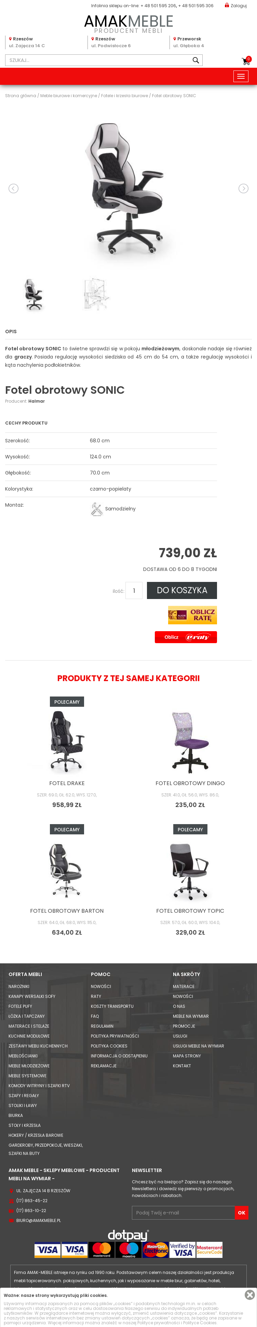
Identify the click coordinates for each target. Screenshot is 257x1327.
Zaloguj (236, 5)
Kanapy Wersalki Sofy (32, 996)
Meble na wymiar (191, 1016)
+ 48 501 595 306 (196, 6)
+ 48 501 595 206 (158, 6)
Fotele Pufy (20, 1006)
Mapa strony (187, 1056)
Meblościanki (23, 1056)
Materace (183, 986)
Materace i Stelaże (29, 1026)
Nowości (101, 986)
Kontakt (182, 1066)
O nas (179, 1006)
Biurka (16, 1115)
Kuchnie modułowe (29, 1036)
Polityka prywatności (115, 1036)
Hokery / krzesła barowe (36, 1135)
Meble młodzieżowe (29, 1066)
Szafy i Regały (24, 1095)
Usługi (180, 1036)
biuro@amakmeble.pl (38, 1220)
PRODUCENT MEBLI (128, 22)
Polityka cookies (109, 1046)
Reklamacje (104, 1066)
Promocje (184, 1026)
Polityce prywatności (158, 1323)
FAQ (95, 1016)
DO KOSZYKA (182, 590)
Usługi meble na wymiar (198, 1046)
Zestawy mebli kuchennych (38, 1046)
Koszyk (249, 59)
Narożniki (19, 986)
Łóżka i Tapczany (27, 1016)
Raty (96, 996)
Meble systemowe (27, 1076)
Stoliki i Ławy (23, 1105)
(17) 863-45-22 (32, 1201)
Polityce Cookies (200, 1323)
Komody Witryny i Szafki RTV (39, 1086)
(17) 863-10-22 (31, 1210)
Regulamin (102, 1026)
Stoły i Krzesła (25, 1125)
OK (241, 1212)
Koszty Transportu (112, 1006)
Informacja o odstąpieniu (119, 1056)
